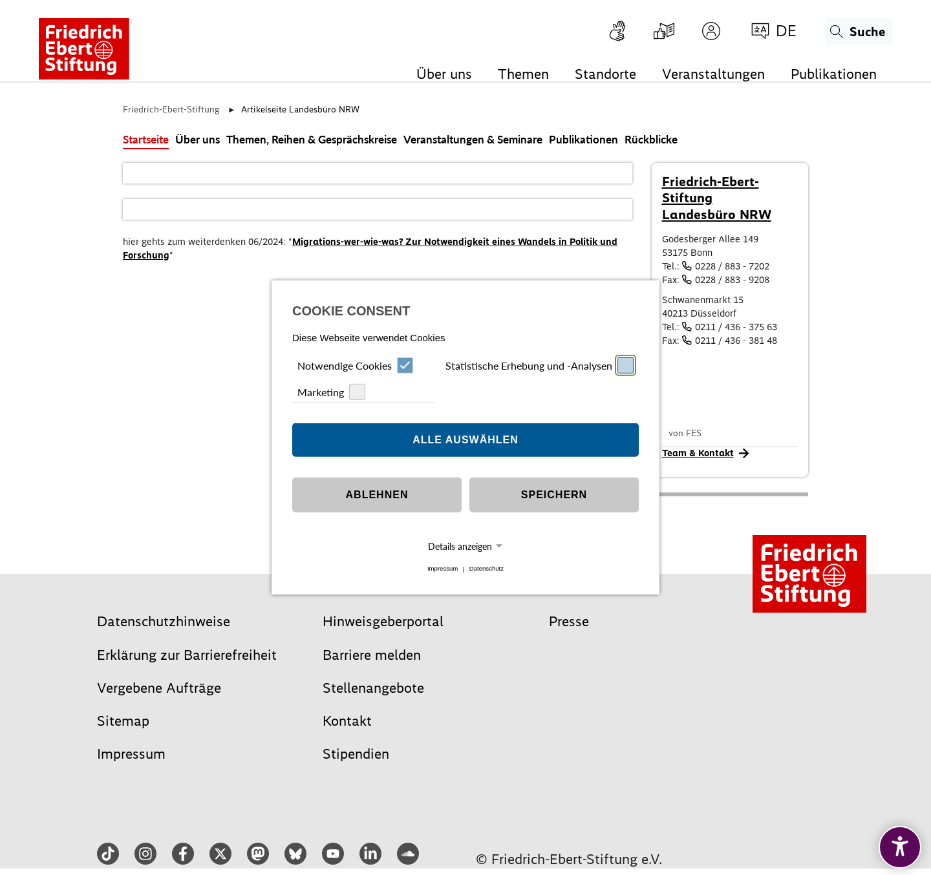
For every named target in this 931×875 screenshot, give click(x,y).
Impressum (442, 569)
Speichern (554, 494)
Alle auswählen (465, 439)
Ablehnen (377, 494)
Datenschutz (486, 569)
